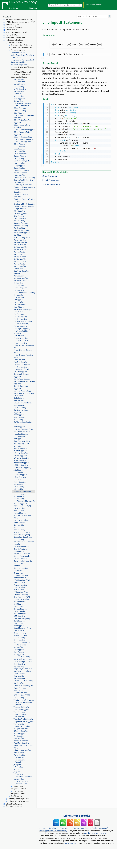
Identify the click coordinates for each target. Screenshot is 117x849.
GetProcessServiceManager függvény (24, 382)
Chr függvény (18, 158)
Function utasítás (20, 367)
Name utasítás (19, 522)
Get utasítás (18, 395)
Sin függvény (18, 654)
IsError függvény (20, 455)
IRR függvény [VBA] (21, 443)
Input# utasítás (19, 436)
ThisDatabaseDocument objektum (22, 703)
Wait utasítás (18, 738)
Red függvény (18, 604)
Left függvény (18, 484)
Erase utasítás (19, 297)
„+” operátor (18, 767)
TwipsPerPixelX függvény (23, 719)
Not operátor (18, 527)
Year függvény (19, 760)
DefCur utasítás (19, 244)
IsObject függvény (20, 465)
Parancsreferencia (18, 50)
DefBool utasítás (20, 242)
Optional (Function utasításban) (20, 569)
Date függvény (19, 221)
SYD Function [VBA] (21, 695)
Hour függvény (19, 417)
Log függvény (18, 498)
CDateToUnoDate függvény (24, 137)
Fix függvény (18, 336)
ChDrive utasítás (20, 153)
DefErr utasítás (19, 252)
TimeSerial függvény (21, 707)
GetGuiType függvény (22, 379)
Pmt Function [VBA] (21, 578)
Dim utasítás (18, 273)
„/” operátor (18, 769)
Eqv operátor (18, 295)
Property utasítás (20, 585)
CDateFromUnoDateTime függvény (23, 116)
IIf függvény (18, 419)
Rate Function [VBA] (21, 597)
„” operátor (17, 772)
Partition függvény (20, 575)
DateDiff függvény (20, 225)
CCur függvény (19, 113)
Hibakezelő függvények (22, 309)
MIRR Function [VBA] (22, 506)
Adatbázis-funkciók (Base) (16, 32)
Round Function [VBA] (22, 628)
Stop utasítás (18, 676)
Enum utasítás (19, 285)
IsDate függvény (20, 451)
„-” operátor (18, 762)
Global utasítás (19, 398)
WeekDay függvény (21, 743)
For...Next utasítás (20, 338)
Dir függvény (18, 276)
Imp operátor (18, 424)
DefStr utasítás (19, 264)
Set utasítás (18, 647)
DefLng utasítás (19, 256)
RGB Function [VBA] (21, 618)
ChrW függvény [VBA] (22, 161)
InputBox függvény (21, 434)
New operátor (18, 525)
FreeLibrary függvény (21, 364)
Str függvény (18, 683)
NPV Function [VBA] (21, 534)
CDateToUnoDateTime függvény (22, 121)
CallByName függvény (22, 103)
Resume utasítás (20, 613)
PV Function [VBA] (20, 592)
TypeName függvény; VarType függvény (21, 727)
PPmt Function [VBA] (22, 580)
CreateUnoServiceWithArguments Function (24, 200)
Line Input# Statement (22, 491)
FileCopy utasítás (20, 319)
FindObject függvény (21, 328)
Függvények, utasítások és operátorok (22, 68)
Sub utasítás (18, 690)
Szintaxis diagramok (19, 64)
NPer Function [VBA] (21, 532)
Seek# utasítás (19, 640)
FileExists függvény (21, 324)
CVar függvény (19, 216)
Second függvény (20, 635)
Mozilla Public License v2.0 (95, 833)
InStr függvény (19, 427)
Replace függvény (20, 609)
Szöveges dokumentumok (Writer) (19, 19)
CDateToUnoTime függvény (24, 129)
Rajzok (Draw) (11, 30)
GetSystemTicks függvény (23, 393)
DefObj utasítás (19, 259)
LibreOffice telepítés (14, 804)
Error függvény (19, 307)
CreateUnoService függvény (20, 195)
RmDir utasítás (19, 623)
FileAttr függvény (20, 316)
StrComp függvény (20, 678)
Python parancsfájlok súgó (18, 799)
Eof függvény (18, 290)
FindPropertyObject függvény (21, 332)
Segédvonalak (16, 796)
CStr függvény (19, 211)
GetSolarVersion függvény (23, 391)
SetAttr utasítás (19, 645)
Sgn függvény (18, 649)
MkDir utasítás (19, 508)
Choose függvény (20, 156)
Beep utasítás (18, 96)
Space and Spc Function (22, 659)
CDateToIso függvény (22, 141)
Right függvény (19, 621)
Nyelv (32, 8)
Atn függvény (18, 91)
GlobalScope (18, 94)
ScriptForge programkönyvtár (17, 792)
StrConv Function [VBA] (23, 681)
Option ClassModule (21, 556)
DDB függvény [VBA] (21, 237)
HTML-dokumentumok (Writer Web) (20, 22)
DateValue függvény (21, 233)
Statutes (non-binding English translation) (90, 828)
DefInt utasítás (19, 254)
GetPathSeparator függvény (20, 387)
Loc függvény (18, 494)
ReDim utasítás (19, 601)
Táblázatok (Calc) (13, 24)
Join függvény (18, 470)
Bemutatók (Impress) (14, 27)
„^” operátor (18, 774)
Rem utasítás (18, 606)
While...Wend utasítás (22, 750)
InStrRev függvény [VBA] (23, 429)
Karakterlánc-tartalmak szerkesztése (22, 777)
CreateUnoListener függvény (20, 190)
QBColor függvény (20, 594)
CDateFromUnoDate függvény (21, 133)
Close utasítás (19, 168)
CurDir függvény (20, 213)
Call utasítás (18, 101)
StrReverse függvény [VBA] (24, 685)
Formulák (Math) (12, 35)
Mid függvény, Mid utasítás (24, 501)
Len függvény (18, 486)
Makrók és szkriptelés (14, 40)
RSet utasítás (18, 630)
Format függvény (20, 343)
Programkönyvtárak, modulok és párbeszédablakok (22, 61)
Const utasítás (19, 175)
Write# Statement (51, 183)
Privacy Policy (65, 828)
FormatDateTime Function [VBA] (23, 346)
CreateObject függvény (22, 185)
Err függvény (18, 302)
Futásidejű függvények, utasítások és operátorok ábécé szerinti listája (21, 74)
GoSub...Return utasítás (22, 403)
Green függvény (19, 407)
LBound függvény (20, 475)
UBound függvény (20, 731)
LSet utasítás (18, 479)
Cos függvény (18, 182)
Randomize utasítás (21, 599)
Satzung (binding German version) (53, 830)
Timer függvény (19, 714)
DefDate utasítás (20, 247)
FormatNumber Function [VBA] (23, 351)
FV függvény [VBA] (21, 369)
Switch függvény (20, 693)
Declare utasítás (19, 240)
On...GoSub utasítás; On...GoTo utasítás (21, 547)
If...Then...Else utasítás (22, 422)
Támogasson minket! (93, 4)
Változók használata (21, 781)
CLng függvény (19, 165)
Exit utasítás (18, 312)
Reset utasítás (19, 611)
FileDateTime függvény (22, 321)
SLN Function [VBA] (21, 657)
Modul (12, 8)
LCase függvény (19, 477)
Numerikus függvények (22, 537)
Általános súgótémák (14, 806)
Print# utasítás (19, 582)
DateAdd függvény (20, 223)
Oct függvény (18, 539)
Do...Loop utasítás (20, 278)
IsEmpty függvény (20, 453)
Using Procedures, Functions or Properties (22, 56)
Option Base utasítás (21, 554)
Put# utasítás (18, 590)
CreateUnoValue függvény (23, 206)
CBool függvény (19, 108)
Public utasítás (19, 587)
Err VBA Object (19, 304)
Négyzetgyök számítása (22, 669)
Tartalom (6, 16)
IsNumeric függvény (21, 463)
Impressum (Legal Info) (48, 828)
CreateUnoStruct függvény (24, 204)
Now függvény (19, 530)
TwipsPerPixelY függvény (23, 721)
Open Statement (50, 175)
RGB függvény (19, 616)
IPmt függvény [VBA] (21, 441)
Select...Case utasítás (21, 106)
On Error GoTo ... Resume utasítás (23, 543)
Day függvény (18, 235)
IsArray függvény (20, 448)
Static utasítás (19, 673)
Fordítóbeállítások (18, 52)
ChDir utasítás (19, 151)
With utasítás (18, 752)
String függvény (19, 688)
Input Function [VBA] (21, 431)
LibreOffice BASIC (15, 42)
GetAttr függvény (20, 371)
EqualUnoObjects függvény (24, 292)
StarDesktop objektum (22, 671)
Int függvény (18, 439)
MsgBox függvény (20, 520)
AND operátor (19, 82)
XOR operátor (19, 757)
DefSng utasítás (19, 261)
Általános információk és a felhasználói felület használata (20, 46)
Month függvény (19, 513)
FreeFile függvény (20, 362)
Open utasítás (18, 551)
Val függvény (18, 736)
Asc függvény (18, 86)
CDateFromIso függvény (23, 139)
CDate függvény (19, 144)
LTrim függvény (19, 482)
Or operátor (18, 573)
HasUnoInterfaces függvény (20, 411)
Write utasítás (19, 755)
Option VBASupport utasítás (21, 564)
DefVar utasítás (19, 266)
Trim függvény (19, 717)
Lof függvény (18, 496)
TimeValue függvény (21, 709)
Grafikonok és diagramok (16, 37)
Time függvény (19, 712)
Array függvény (19, 84)
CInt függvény (19, 163)
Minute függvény (20, 503)
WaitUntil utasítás (20, 740)
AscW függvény (19, 89)
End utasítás (18, 283)
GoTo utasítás (19, 405)
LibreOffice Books (76, 816)
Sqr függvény (18, 666)
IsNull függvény (19, 460)
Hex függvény (18, 415)
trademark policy (71, 843)
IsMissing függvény (21, 458)
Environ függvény (20, 288)
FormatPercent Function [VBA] (23, 356)
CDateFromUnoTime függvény (21, 126)
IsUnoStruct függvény (22, 467)
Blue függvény (19, 98)
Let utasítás (18, 489)
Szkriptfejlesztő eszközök (18, 801)
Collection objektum (21, 170)
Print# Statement (50, 179)
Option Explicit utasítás (22, 561)
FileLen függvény (20, 326)
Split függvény (19, 664)
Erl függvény (18, 300)
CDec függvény (19, 149)
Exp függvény (18, 314)
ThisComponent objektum (23, 700)
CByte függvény (19, 110)
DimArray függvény (21, 271)
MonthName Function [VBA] (22, 516)
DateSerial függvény (21, 230)
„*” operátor (18, 764)
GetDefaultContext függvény (21, 375)
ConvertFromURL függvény (24, 177)
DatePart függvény (20, 228)
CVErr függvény (19, 218)
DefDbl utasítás (19, 249)
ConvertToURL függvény (23, 180)
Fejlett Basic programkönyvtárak (18, 787)
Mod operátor (18, 510)
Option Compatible (20, 173)
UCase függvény (19, 733)
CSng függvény (19, 209)
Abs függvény (18, 79)
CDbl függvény (19, 146)
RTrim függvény (19, 633)
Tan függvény (18, 697)
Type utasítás (18, 724)
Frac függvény (19, 359)
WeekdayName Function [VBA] (23, 746)
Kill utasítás (18, 472)
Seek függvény (19, 637)
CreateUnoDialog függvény (24, 187)
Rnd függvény (18, 625)
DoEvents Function (21, 280)
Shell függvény (19, 652)
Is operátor (17, 446)
